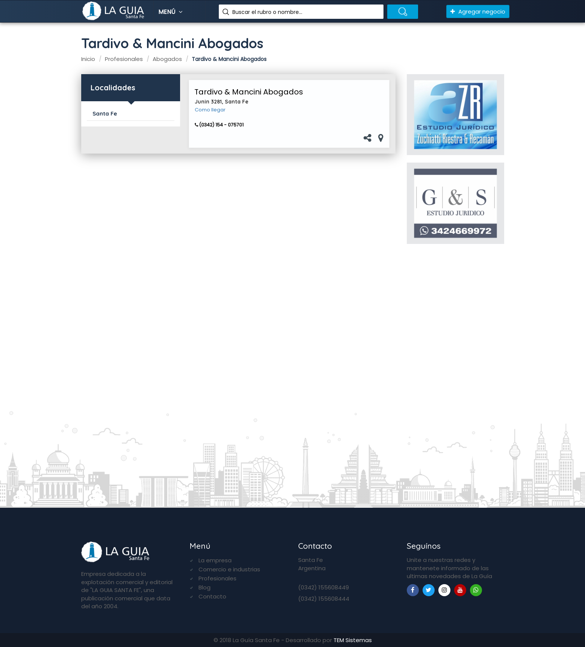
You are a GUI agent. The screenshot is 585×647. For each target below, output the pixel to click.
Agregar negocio (477, 11)
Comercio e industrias (229, 569)
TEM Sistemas (352, 640)
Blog (205, 587)
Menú (171, 12)
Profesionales (217, 578)
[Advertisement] (455, 372)
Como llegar (210, 110)
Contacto (212, 596)
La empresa (215, 560)
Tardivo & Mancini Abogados (248, 92)
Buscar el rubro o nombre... (267, 12)
